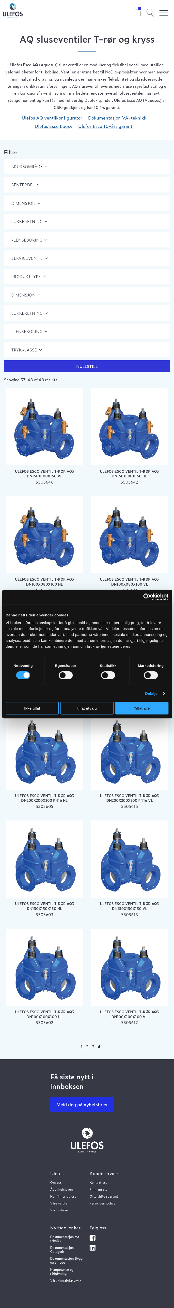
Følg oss (98, 1227)
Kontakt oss (98, 1182)
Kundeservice (104, 1173)
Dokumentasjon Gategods (62, 1249)
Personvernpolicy (102, 1203)
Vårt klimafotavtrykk (65, 1280)
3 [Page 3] (93, 1046)
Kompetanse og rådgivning (62, 1271)
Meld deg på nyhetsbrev (81, 1104)
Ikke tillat (32, 708)
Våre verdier (59, 1203)
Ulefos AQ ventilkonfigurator (52, 117)
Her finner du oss (63, 1196)
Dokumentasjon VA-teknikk (117, 117)
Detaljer (152, 693)
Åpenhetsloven (61, 1189)
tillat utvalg (87, 708)
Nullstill (87, 366)
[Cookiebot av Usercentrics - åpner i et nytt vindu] (146, 597)
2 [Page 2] (87, 1046)
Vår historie (59, 1210)
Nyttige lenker (65, 1227)
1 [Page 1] (82, 1046)
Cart (133, 10)
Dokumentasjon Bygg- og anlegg (67, 1260)
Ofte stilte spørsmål (105, 1196)
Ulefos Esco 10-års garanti (106, 126)
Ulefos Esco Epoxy (53, 126)
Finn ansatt (98, 1189)
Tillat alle (142, 708)
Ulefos (56, 1173)
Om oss (56, 1182)
